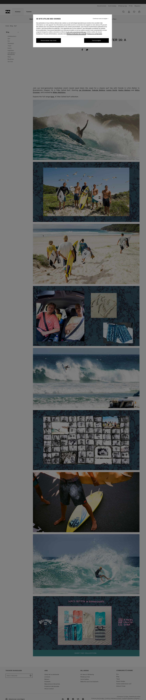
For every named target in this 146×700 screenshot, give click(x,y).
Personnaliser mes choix (48, 40)
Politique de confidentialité (94, 34)
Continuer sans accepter (100, 18)
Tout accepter (96, 40)
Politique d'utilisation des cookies (76, 34)
